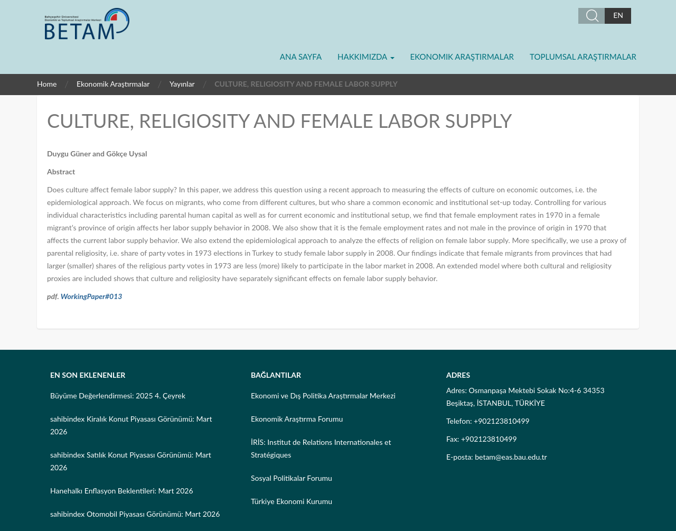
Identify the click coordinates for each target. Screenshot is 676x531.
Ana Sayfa (301, 56)
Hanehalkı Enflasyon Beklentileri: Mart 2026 (121, 490)
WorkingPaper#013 (92, 296)
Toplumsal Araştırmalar (583, 56)
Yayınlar (182, 83)
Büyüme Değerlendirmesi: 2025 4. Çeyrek (117, 395)
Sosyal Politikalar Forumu (291, 477)
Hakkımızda (365, 56)
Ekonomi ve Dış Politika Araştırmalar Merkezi (323, 395)
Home (47, 83)
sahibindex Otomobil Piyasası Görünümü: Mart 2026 (135, 513)
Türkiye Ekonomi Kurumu (291, 501)
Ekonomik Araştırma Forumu (297, 418)
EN (618, 15)
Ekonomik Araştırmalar (462, 56)
